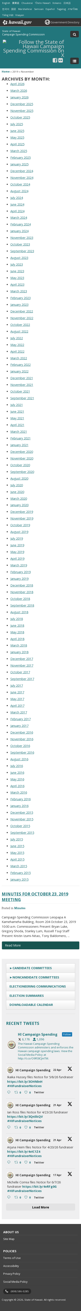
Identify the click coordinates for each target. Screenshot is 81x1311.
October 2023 (20, 244)
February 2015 (20, 873)
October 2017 (20, 672)
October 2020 (20, 465)
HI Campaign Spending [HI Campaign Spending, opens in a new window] (33, 1070)
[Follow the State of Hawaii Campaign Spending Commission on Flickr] (60, 60)
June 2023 (17, 271)
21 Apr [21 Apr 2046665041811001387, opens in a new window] (57, 1105)
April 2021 (17, 425)
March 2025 (18, 151)
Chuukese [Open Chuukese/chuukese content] (27, 3)
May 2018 (17, 632)
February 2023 (20, 298)
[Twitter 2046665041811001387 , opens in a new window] (40, 1128)
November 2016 (21, 739)
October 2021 (20, 391)
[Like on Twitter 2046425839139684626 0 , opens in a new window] (28, 1162)
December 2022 (21, 311)
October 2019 (20, 525)
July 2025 (16, 124)
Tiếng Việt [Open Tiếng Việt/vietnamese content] (7, 15)
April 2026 (17, 84)
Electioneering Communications (38, 986)
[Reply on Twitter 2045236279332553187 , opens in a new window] (10, 1197)
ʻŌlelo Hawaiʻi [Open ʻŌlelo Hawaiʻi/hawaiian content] (43, 3)
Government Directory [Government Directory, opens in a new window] (65, 22)
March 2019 (18, 565)
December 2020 (21, 452)
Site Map (8, 1239)
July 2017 (16, 685)
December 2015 (21, 812)
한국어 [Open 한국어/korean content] (5, 9)
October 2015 (20, 826)
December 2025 (21, 104)
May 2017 (17, 699)
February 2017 (20, 719)
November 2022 (21, 318)
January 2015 (19, 879)
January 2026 (19, 97)
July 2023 (16, 264)
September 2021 (22, 398)
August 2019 (19, 532)
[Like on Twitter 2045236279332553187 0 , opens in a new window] (28, 1197)
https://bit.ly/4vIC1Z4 (23, 1151)
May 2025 (17, 137)
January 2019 (19, 579)
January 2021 (19, 445)
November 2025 (21, 111)
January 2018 (19, 652)
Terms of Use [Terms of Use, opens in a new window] (12, 1258)
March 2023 (18, 291)
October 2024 (20, 184)
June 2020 (17, 492)
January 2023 (19, 305)
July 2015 (16, 839)
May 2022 (17, 345)
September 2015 (22, 833)
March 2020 (18, 498)
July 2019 (16, 538)
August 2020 (19, 478)
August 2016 (19, 759)
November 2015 (21, 819)
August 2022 (19, 331)
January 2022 (19, 371)
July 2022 (16, 338)
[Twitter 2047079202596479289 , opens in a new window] (40, 1093)
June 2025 (17, 131)
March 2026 (18, 91)
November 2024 (21, 178)
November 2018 (21, 592)
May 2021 (17, 418)
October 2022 (20, 325)
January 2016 (19, 806)
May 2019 (17, 552)
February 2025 (20, 157)
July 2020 (16, 485)
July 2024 (16, 198)
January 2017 (19, 726)
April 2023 (17, 284)
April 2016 (17, 786)
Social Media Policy (15, 1282)
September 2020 (22, 472)
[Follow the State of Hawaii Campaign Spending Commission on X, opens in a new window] (33, 54)
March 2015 (18, 866)
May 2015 (17, 853)
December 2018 (21, 585)
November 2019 (21, 518)
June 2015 (17, 846)
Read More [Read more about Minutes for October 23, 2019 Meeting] (13, 945)
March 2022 (18, 358)
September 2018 (22, 605)
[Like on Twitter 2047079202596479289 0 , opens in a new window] (28, 1092)
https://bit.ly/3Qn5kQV (25, 1116)
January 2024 (19, 231)
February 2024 (20, 224)
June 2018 (17, 625)
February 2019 (20, 572)
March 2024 (18, 218)
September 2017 (22, 679)
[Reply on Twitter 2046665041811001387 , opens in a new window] (10, 1127)
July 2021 (16, 405)
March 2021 (18, 432)
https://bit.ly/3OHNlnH (25, 1082)
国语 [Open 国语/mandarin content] (13, 9)
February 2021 (20, 438)
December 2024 (21, 171)
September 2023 (22, 251)
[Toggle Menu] (74, 61)
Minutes (19, 908)
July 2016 (16, 766)
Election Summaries (27, 996)
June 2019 (17, 545)
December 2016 (21, 732)
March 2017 (18, 712)
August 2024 (19, 191)
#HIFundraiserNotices (24, 1086)
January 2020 (19, 505)
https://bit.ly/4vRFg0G (39, 1186)
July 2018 (16, 619)
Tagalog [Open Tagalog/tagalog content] (61, 9)
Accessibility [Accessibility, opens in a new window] (11, 1266)
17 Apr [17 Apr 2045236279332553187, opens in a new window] (57, 1175)
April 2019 (17, 558)
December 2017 (21, 659)
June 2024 (17, 204)
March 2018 (18, 645)
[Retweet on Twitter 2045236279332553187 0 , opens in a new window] (18, 1197)
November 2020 (21, 458)
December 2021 (21, 378)
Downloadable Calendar (31, 1005)
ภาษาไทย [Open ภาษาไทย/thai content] (73, 9)
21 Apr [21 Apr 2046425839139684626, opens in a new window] (57, 1140)
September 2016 (22, 752)
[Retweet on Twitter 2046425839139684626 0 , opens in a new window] (18, 1162)
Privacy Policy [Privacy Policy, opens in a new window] (11, 1274)
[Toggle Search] (74, 34)
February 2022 (20, 365)
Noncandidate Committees (36, 977)
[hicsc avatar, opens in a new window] (10, 1070)
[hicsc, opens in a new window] (40, 1044)
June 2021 (17, 411)
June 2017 (17, 692)
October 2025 (20, 117)
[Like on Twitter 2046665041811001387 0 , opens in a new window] (28, 1127)
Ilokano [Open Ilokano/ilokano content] (56, 3)
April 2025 (17, 144)
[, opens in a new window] (55, 60)
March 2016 (18, 792)
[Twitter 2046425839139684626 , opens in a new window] (40, 1163)
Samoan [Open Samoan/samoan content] (39, 9)
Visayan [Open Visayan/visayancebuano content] (19, 15)
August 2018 (19, 612)
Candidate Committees (32, 968)
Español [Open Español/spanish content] (50, 9)
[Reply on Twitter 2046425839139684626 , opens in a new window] (10, 1162)
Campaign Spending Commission (23, 34)
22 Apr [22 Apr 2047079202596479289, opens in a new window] (57, 1070)
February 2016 (20, 799)
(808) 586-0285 (20, 1291)
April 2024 (17, 211)
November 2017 (21, 665)
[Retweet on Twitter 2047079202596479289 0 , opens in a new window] (18, 1092)
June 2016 (17, 772)
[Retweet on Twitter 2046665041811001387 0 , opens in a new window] (18, 1127)
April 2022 (17, 351)
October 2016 (20, 746)
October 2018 (20, 599)
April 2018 (17, 639)
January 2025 (19, 164)
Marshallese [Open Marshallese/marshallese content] (25, 9)
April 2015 (17, 859)
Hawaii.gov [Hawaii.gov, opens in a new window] (16, 22)
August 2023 (19, 258)
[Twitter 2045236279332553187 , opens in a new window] (40, 1198)
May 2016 (17, 779)
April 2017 (17, 706)
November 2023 (21, 238)
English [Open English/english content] (6, 3)
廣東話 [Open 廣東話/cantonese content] (15, 3)
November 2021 (21, 385)
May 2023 (17, 278)
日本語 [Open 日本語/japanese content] (67, 3)
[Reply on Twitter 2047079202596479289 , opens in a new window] (10, 1092)
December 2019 (21, 512)
